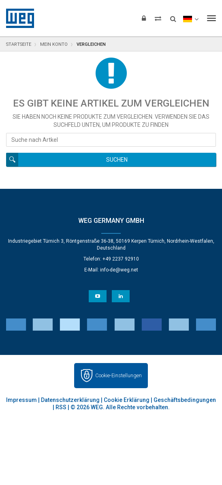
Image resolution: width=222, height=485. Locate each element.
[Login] (144, 18)
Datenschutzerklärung (70, 400)
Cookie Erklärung (126, 400)
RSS (61, 407)
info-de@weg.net (119, 270)
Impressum (21, 400)
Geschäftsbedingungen (185, 400)
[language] (190, 18)
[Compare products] (158, 18)
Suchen (117, 159)
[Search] (173, 16)
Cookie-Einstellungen (118, 375)
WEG (17, 18)
